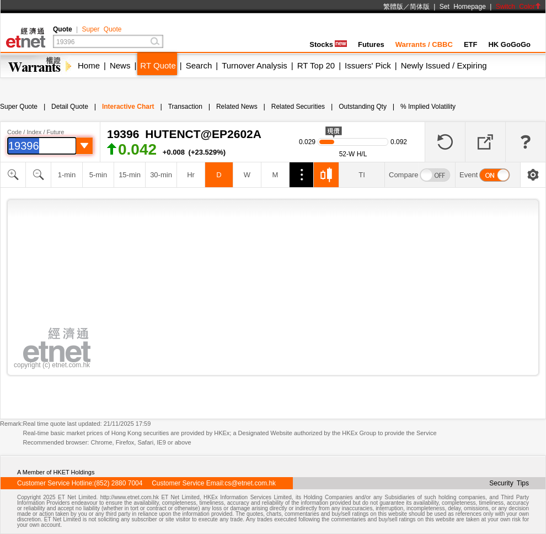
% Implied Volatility (428, 106)
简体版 (420, 6)
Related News (237, 106)
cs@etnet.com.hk (250, 483)
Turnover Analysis (254, 65)
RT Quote (157, 65)
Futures (371, 44)
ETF (471, 44)
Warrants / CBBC (424, 44)
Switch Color (518, 6)
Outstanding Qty (363, 106)
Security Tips (509, 483)
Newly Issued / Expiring (444, 65)
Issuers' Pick (368, 65)
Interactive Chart (128, 106)
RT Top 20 (316, 65)
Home (89, 65)
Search (199, 65)
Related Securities (298, 106)
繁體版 (393, 6)
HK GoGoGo (509, 44)
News (120, 65)
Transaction (185, 106)
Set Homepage (463, 6)
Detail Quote (69, 106)
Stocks (328, 44)
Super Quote (101, 29)
